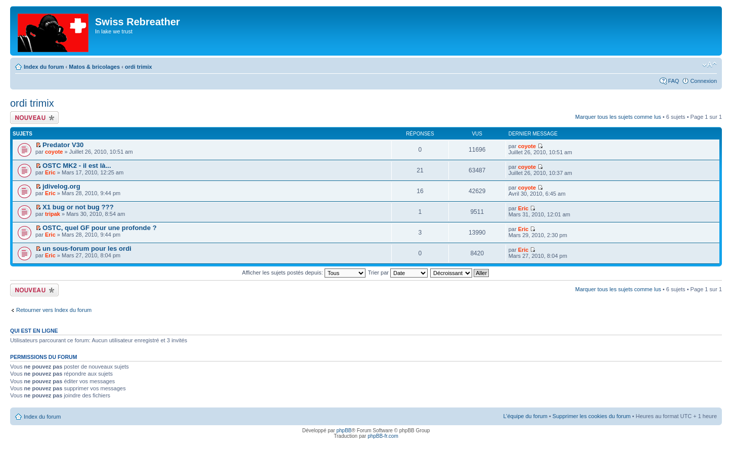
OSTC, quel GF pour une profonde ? (99, 228)
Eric (50, 172)
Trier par (398, 272)
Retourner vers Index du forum (54, 310)
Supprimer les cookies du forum (592, 416)
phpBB (343, 430)
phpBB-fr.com (383, 436)
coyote (54, 152)
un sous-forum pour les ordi (86, 248)
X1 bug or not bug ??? (78, 207)
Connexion (703, 81)
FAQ (673, 81)
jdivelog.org (61, 186)
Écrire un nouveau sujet (34, 117)
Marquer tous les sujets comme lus (618, 117)
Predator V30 (62, 145)
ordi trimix (138, 67)
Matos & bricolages (94, 67)
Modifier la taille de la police (709, 64)
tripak (52, 214)
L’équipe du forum (525, 416)
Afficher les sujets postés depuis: (303, 272)
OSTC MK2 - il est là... (76, 165)
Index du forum (44, 67)
